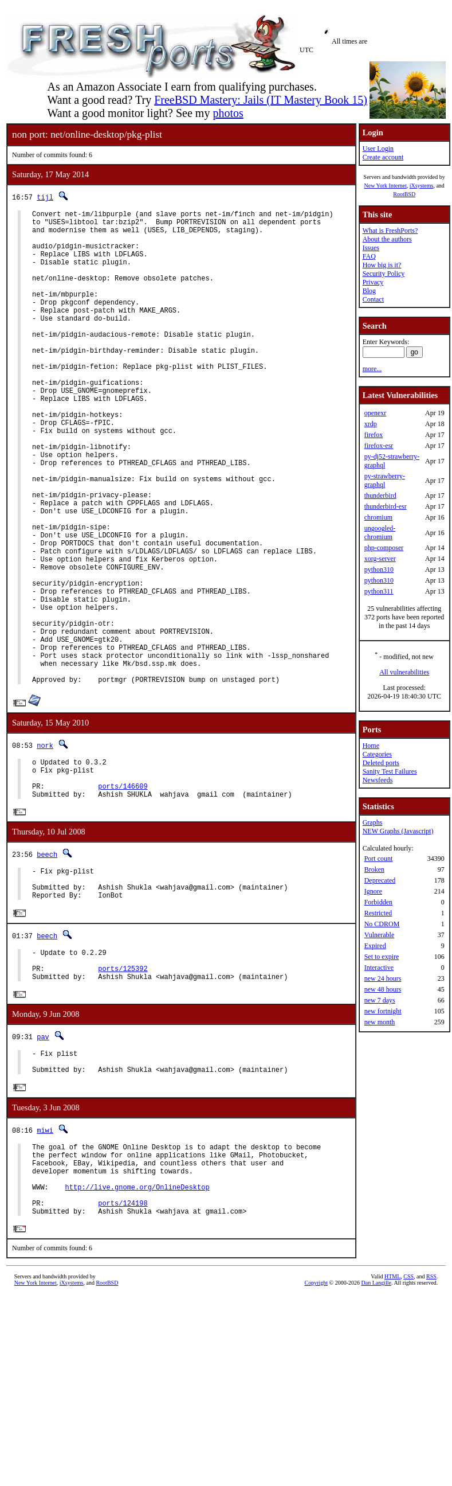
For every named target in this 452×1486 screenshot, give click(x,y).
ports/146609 (122, 894)
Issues (371, 248)
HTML (392, 1422)
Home (371, 746)
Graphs (373, 822)
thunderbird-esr (385, 506)
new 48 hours (383, 989)
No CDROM (382, 924)
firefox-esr (379, 446)
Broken (374, 869)
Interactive (379, 968)
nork (45, 847)
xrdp (370, 424)
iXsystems (422, 185)
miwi (45, 1260)
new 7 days (379, 1000)
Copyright (316, 1429)
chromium (378, 517)
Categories (377, 754)
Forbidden (378, 902)
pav (43, 1162)
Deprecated (380, 880)
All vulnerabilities (404, 672)
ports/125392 (122, 1091)
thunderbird (380, 496)
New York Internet (385, 185)
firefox (373, 435)
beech (47, 965)
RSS (431, 1422)
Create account (383, 157)
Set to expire (381, 957)
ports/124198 (122, 1347)
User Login (378, 149)
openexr (375, 413)
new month (379, 1022)
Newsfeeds (378, 780)
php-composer (384, 548)
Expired (375, 946)
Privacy (373, 282)
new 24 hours (383, 978)
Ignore (373, 891)
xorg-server (380, 559)
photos (228, 113)
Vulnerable (379, 935)
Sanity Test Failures (390, 771)
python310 (379, 569)
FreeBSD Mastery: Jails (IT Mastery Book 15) (260, 99)
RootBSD (404, 194)
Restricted (378, 913)
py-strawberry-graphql (384, 480)
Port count (378, 859)
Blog (369, 291)
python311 (379, 591)
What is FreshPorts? (390, 231)
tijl (45, 197)
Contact (373, 299)
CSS (408, 1422)
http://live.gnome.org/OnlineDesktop (137, 1327)
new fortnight (383, 1011)
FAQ (369, 256)
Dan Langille (376, 1429)
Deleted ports (381, 763)
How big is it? (382, 265)
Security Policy (384, 274)
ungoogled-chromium (380, 532)
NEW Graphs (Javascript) (398, 831)
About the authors (387, 239)
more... (372, 369)
